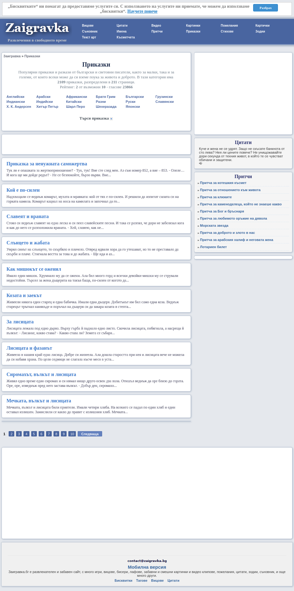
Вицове (87, 25)
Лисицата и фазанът (29, 348)
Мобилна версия (147, 567)
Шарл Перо (75, 106)
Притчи (156, 31)
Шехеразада (106, 106)
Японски (133, 106)
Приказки (193, 31)
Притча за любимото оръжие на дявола (233, 218)
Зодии (260, 31)
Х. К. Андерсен (18, 106)
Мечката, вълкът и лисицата (38, 400)
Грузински (164, 96)
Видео (156, 25)
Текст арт (89, 37)
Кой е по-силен (23, 190)
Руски (131, 101)
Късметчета (126, 37)
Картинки (193, 25)
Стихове (227, 31)
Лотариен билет (213, 247)
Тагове (141, 580)
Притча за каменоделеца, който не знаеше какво (241, 204)
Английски (15, 96)
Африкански (76, 96)
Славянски (164, 101)
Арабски (43, 96)
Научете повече (143, 11)
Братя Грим (105, 96)
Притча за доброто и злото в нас (227, 232)
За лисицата (20, 321)
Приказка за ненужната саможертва (46, 163)
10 (72, 434)
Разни (101, 101)
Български (135, 96)
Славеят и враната (27, 216)
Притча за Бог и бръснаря (222, 211)
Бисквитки (123, 580)
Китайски (74, 101)
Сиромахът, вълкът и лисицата (41, 374)
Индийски (44, 101)
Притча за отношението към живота (230, 190)
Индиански (15, 101)
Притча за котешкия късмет (223, 183)
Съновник (89, 31)
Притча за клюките (216, 197)
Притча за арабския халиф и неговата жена (236, 240)
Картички (262, 25)
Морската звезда (214, 225)
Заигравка (12, 56)
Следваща (89, 434)
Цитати (122, 25)
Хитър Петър (47, 106)
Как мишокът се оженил (33, 269)
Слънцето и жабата (28, 242)
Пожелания (229, 25)
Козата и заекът (24, 295)
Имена (122, 31)
